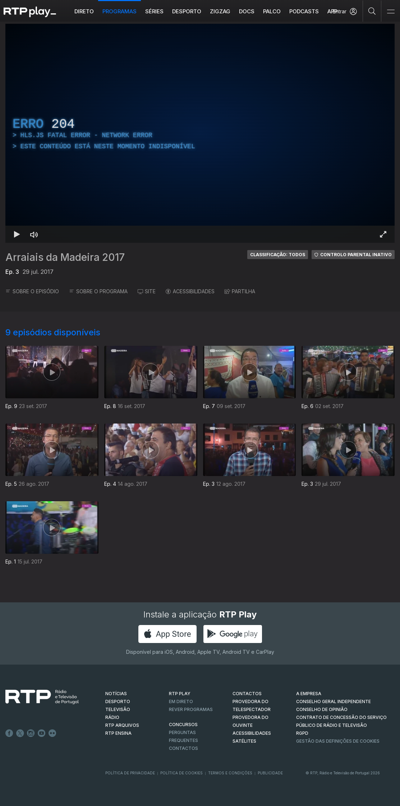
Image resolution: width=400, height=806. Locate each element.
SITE (147, 291)
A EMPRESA (308, 693)
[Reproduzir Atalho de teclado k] (17, 234)
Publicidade (270, 773)
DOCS (246, 11)
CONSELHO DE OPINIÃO (322, 709)
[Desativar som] (34, 234)
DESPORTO (117, 701)
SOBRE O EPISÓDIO (32, 291)
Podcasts (304, 11)
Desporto (186, 11)
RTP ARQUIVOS (122, 725)
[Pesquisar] (372, 11)
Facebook (9, 733)
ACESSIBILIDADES (190, 291)
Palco (272, 11)
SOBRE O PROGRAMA (98, 291)
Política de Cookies (181, 773)
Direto (84, 11)
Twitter (20, 733)
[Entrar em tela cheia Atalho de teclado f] (383, 234)
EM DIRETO (181, 701)
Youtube (42, 733)
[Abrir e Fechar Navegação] (390, 11)
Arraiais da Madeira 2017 (65, 257)
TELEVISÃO (117, 709)
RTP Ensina (118, 733)
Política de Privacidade (130, 773)
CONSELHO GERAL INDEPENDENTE (333, 701)
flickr (52, 733)
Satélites (244, 741)
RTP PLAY (179, 693)
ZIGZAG (220, 11)
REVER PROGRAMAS (191, 709)
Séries (154, 11)
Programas (119, 11)
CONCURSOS (183, 724)
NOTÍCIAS (116, 693)
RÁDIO (112, 717)
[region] (200, 133)
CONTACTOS (247, 693)
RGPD (302, 733)
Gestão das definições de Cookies (338, 741)
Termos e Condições (230, 773)
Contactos (183, 748)
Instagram (31, 733)
